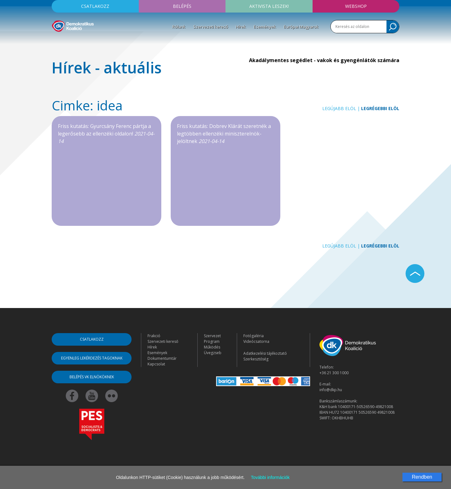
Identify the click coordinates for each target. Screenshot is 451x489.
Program (212, 341)
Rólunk (178, 26)
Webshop (356, 6)
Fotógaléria (253, 335)
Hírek (241, 26)
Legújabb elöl (339, 108)
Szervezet (212, 335)
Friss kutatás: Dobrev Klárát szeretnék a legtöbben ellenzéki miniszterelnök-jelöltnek (224, 134)
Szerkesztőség (255, 359)
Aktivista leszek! (269, 6)
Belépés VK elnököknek (92, 377)
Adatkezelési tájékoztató (265, 353)
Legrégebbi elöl (380, 108)
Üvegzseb (212, 352)
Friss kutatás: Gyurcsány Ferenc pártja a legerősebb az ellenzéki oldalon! (106, 134)
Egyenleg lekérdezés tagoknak (91, 358)
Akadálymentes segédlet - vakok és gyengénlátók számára (324, 60)
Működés (212, 347)
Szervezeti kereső (210, 26)
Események (265, 26)
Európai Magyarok (301, 26)
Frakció (154, 335)
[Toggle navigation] (56, 41)
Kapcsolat (156, 364)
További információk (270, 477)
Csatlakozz (95, 6)
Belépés (182, 6)
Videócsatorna (256, 341)
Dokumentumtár (162, 358)
